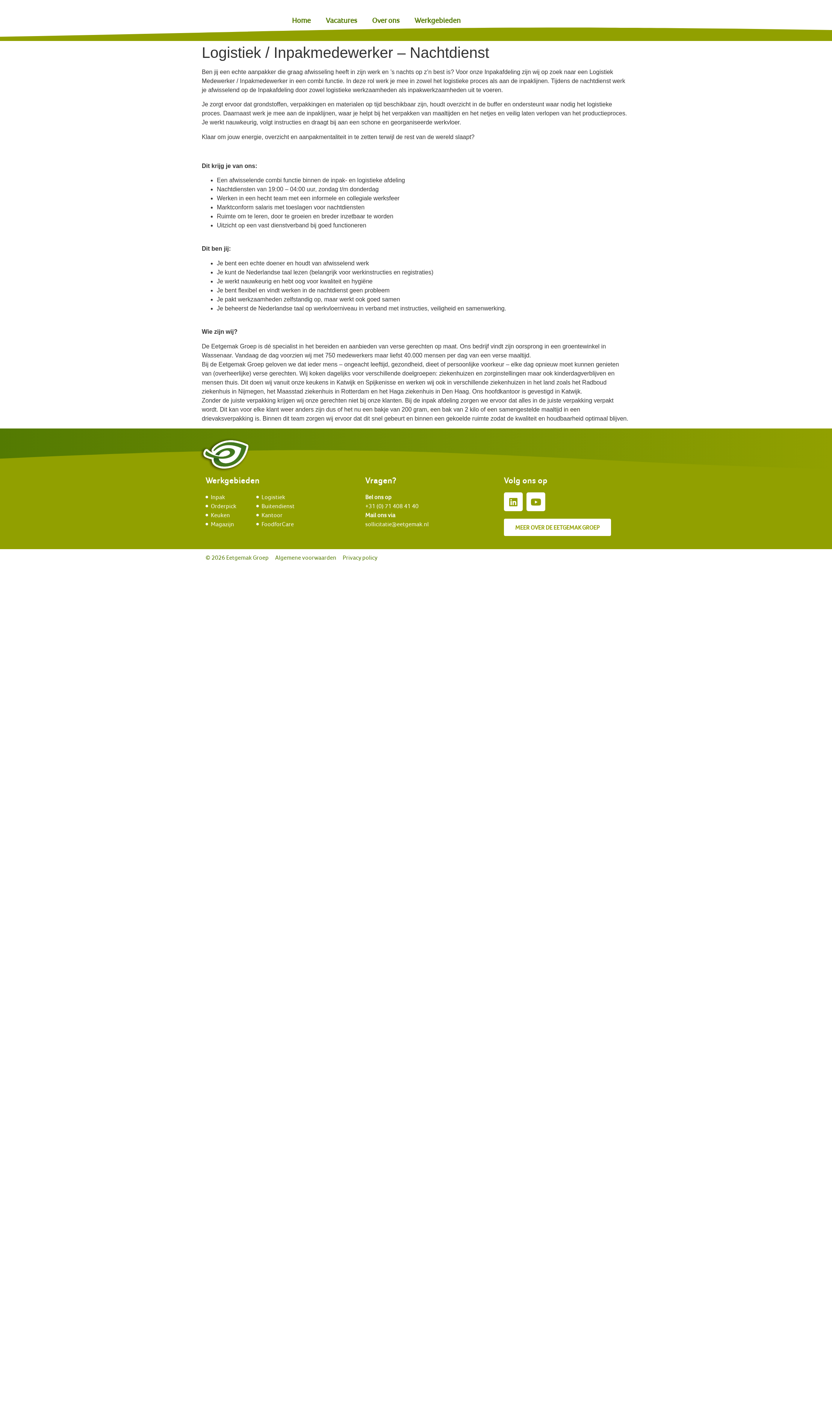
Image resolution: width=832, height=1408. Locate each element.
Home (301, 20)
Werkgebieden (437, 20)
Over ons (385, 20)
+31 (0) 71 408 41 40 (392, 506)
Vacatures (341, 20)
